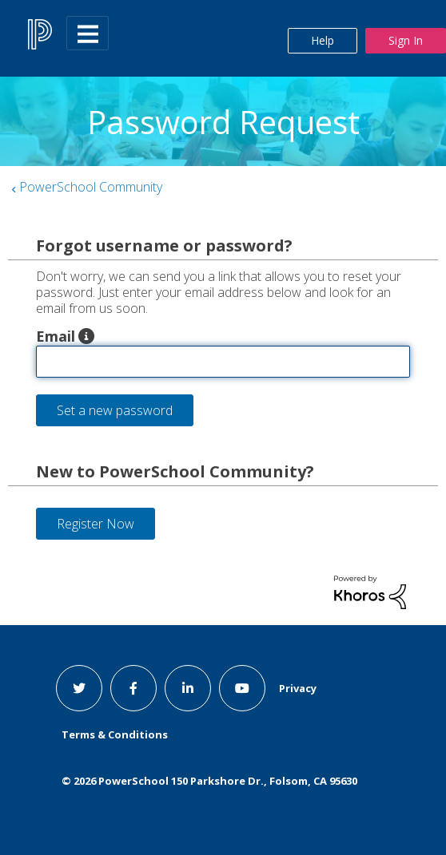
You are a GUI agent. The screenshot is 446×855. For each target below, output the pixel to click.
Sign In (405, 40)
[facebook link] (133, 688)
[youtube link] (242, 688)
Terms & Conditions (115, 734)
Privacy (298, 688)
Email (55, 336)
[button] (86, 335)
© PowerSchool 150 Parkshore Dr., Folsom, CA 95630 (209, 781)
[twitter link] (79, 688)
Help (322, 40)
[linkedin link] (188, 688)
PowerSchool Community (90, 187)
